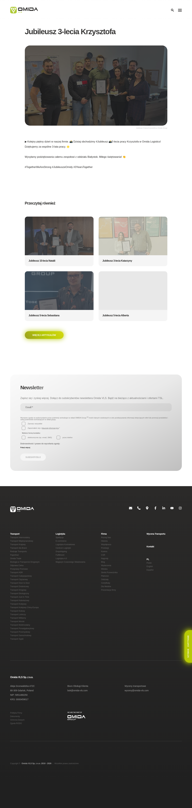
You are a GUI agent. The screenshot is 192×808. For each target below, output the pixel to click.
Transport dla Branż (19, 555)
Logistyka (60, 539)
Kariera (104, 559)
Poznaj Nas (106, 543)
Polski (149, 569)
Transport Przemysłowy (20, 650)
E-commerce (61, 547)
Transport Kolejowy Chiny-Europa (25, 622)
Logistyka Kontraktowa (66, 551)
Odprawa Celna (17, 575)
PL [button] (148, 565)
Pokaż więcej (25, 452)
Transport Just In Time (20, 610)
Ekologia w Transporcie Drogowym (25, 571)
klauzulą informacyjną (51, 431)
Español (150, 577)
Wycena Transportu (156, 539)
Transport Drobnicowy (20, 598)
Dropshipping (62, 559)
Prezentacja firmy (109, 602)
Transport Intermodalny (20, 543)
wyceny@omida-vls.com (137, 710)
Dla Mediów (106, 598)
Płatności (105, 587)
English (150, 573)
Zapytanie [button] (188, 646)
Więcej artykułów (43, 335)
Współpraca (106, 551)
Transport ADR (16, 583)
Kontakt (151, 552)
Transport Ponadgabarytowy (22, 646)
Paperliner (14, 563)
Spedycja (59, 543)
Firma (104, 539)
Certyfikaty (106, 594)
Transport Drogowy (18, 602)
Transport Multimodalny (21, 642)
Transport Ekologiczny (20, 606)
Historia (104, 547)
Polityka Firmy (16, 733)
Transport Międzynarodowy (22, 547)
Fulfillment (60, 563)
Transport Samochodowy (21, 654)
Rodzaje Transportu (19, 559)
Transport (15, 539)
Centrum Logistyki (64, 555)
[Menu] (180, 10)
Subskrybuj (32, 461)
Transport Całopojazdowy (21, 587)
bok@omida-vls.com (77, 710)
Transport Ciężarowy (19, 591)
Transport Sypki (17, 658)
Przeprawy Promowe (19, 579)
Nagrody (105, 567)
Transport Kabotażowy (20, 614)
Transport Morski (17, 638)
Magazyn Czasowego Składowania (71, 571)
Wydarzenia (106, 575)
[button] (59, 242)
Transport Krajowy (18, 551)
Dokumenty (15, 737)
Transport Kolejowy (18, 618)
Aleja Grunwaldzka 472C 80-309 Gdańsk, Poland (22, 708)
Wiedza (104, 579)
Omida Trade (16, 567)
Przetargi (105, 555)
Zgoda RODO (16, 745)
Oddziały (105, 591)
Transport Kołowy (18, 626)
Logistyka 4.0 (61, 567)
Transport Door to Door (20, 594)
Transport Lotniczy (18, 630)
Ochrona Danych (17, 741)
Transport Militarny (18, 634)
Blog (103, 571)
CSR (103, 563)
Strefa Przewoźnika (109, 583)
